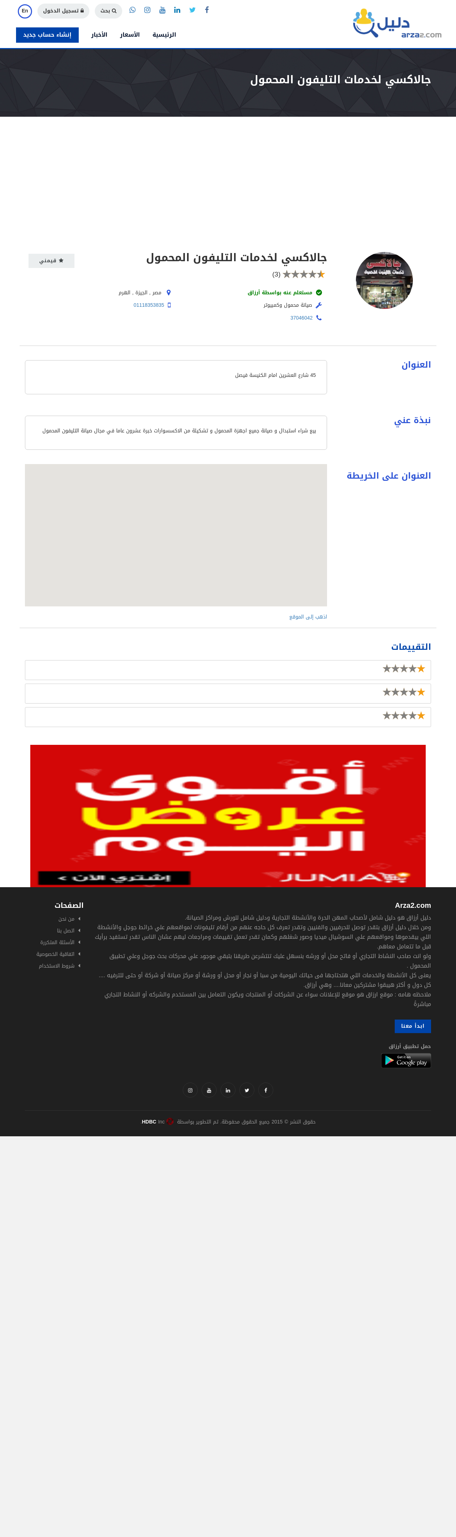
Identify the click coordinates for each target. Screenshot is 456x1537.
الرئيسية (164, 34)
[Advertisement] (228, 170)
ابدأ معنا (413, 1026)
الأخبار (99, 34)
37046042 (301, 318)
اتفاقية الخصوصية (55, 954)
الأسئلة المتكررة (57, 942)
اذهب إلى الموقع (308, 617)
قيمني (51, 260)
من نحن (66, 919)
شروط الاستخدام (56, 966)
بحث (108, 11)
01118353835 (149, 305)
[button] (176, 528)
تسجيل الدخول (63, 11)
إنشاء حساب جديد (47, 34)
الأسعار (130, 34)
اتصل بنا (65, 931)
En (25, 11)
